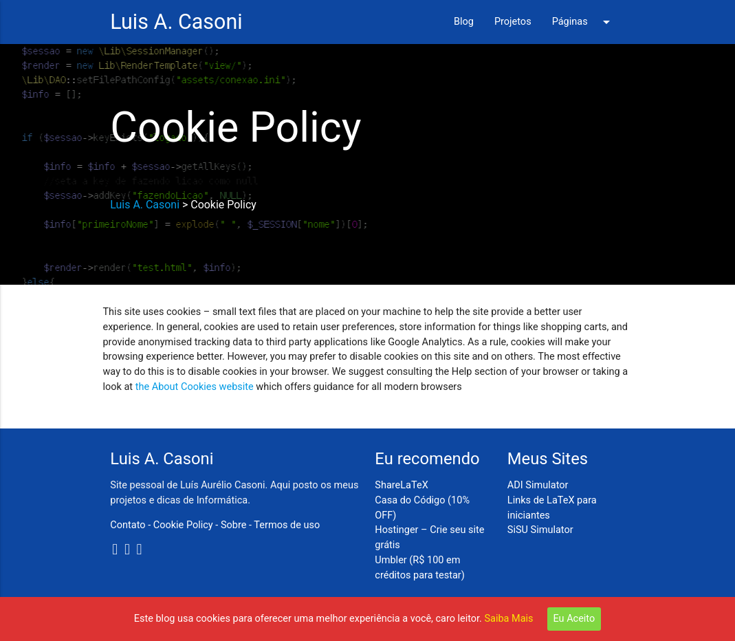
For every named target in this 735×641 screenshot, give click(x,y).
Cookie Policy (183, 525)
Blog (464, 22)
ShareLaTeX (401, 485)
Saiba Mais (509, 618)
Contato (127, 525)
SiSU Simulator (540, 530)
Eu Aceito (574, 618)
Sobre (234, 525)
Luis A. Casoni (176, 22)
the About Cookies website (194, 387)
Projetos (512, 22)
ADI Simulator (538, 485)
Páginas (583, 22)
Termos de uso (287, 525)
